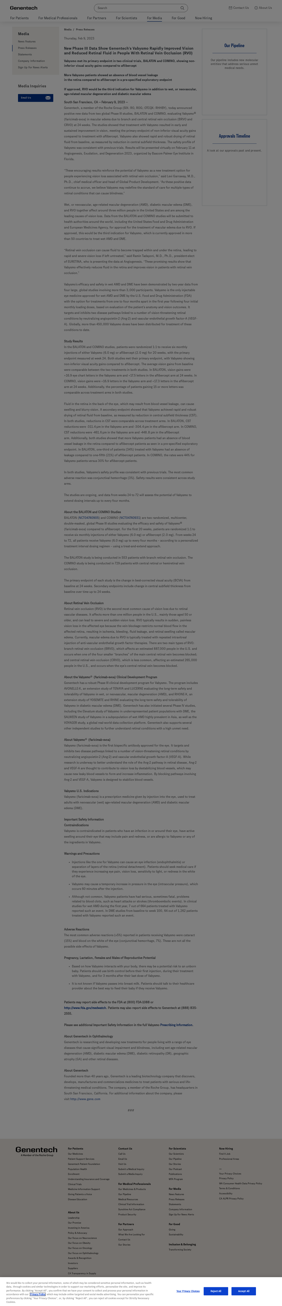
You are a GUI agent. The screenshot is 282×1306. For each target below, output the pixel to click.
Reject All (216, 1291)
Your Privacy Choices (188, 1291)
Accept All (243, 1291)
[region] (141, 1291)
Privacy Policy (37, 1294)
